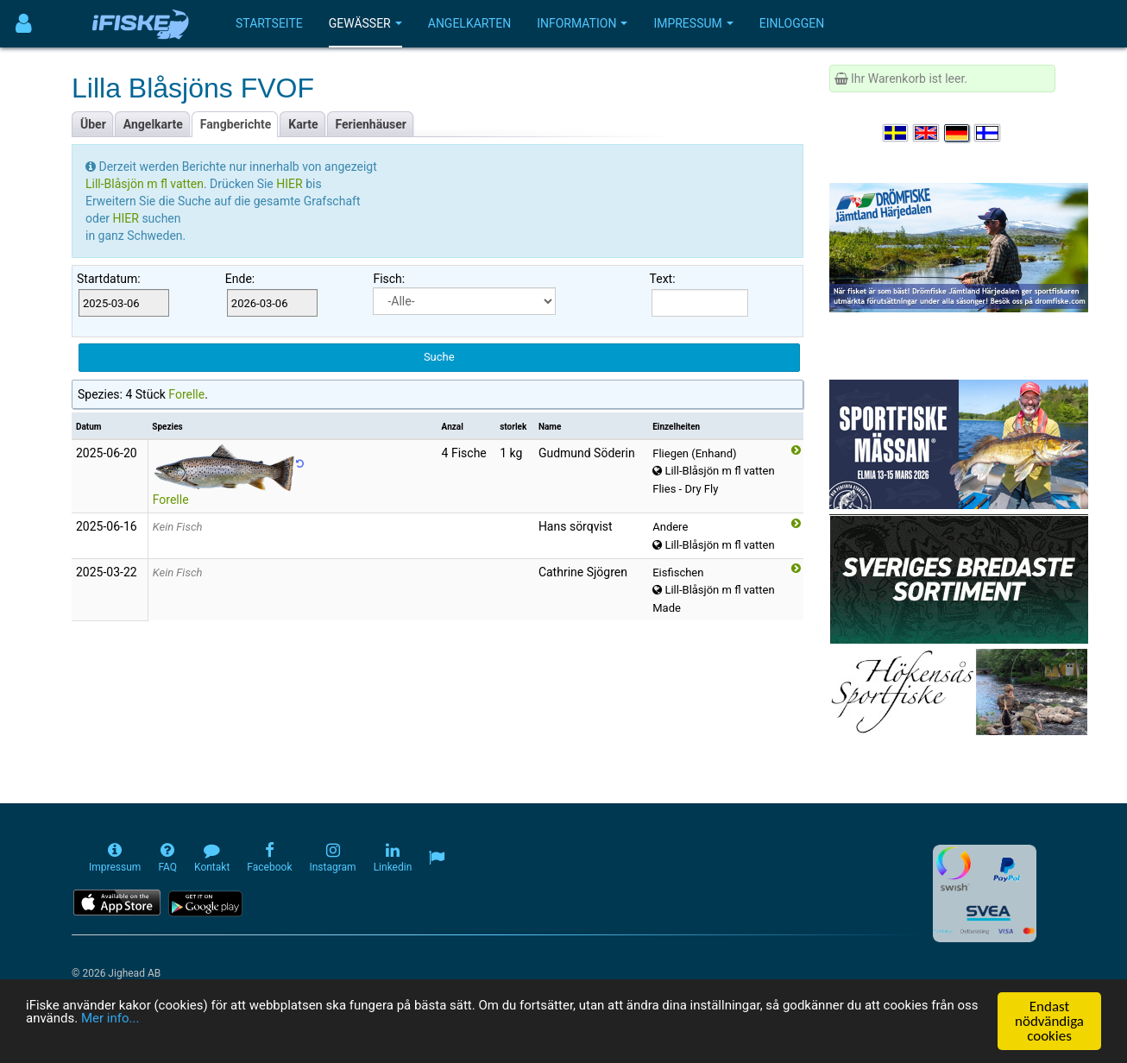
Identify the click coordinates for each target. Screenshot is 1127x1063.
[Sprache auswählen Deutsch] (957, 133)
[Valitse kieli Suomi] (988, 133)
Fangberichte (236, 124)
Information (582, 23)
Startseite (269, 23)
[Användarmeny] (23, 23)
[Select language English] (926, 133)
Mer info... (253, 1021)
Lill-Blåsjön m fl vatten (144, 184)
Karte (303, 124)
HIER (290, 184)
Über (93, 124)
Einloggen (792, 23)
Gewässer (365, 23)
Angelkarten (469, 23)
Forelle (186, 394)
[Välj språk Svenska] (896, 133)
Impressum (693, 23)
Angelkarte (153, 124)
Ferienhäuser (371, 124)
